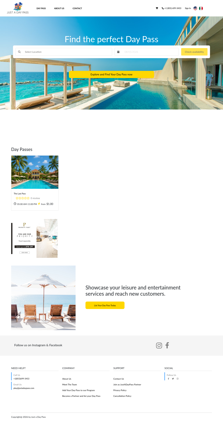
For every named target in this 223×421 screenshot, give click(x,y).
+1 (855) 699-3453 (171, 8)
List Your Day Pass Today (105, 305)
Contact (77, 8)
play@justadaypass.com (23, 388)
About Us (59, 8)
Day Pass (41, 8)
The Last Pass (20, 193)
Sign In (188, 8)
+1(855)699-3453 (21, 378)
